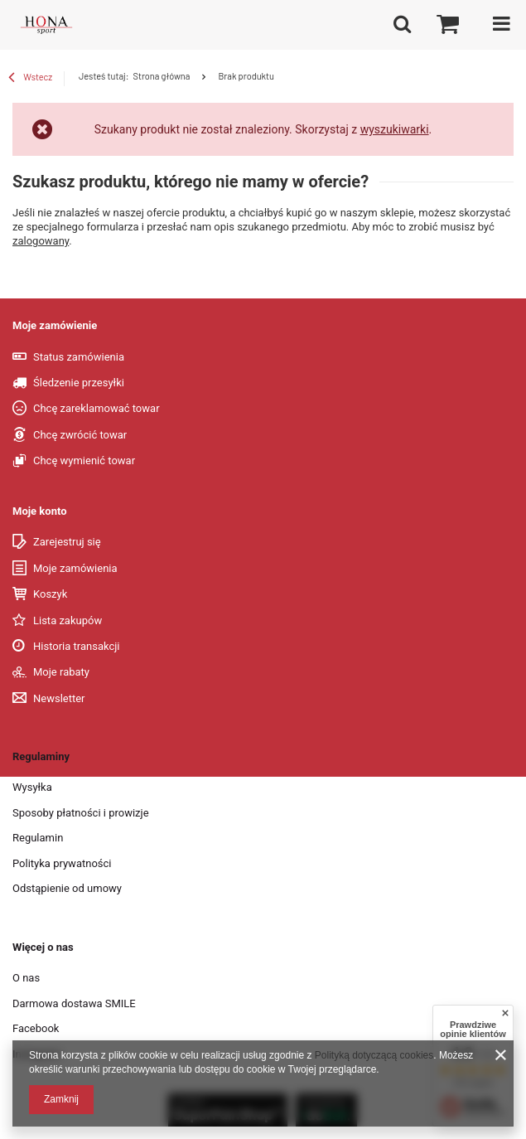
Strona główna (161, 75)
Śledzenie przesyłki (78, 382)
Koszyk (50, 594)
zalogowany (40, 241)
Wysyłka (32, 787)
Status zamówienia (78, 357)
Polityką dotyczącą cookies (374, 1055)
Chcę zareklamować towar (96, 408)
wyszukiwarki (394, 129)
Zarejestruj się (67, 542)
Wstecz (30, 78)
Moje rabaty (61, 672)
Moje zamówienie (54, 325)
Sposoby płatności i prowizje (80, 813)
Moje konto (39, 511)
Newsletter (59, 698)
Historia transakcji (76, 646)
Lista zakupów (67, 620)
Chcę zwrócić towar (80, 435)
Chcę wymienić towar (84, 460)
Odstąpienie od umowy (67, 888)
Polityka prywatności (61, 863)
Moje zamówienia (75, 568)
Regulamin (37, 837)
